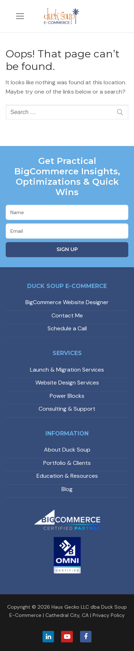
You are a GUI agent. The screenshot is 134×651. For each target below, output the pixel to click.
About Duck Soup (67, 449)
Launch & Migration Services (67, 369)
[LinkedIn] (48, 636)
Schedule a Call (67, 328)
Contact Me (67, 315)
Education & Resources (67, 476)
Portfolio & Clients (67, 463)
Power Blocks (67, 396)
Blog (67, 489)
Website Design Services (67, 382)
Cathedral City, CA (67, 615)
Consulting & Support (67, 408)
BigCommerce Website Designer (67, 302)
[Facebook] (85, 636)
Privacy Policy (109, 615)
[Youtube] (67, 636)
